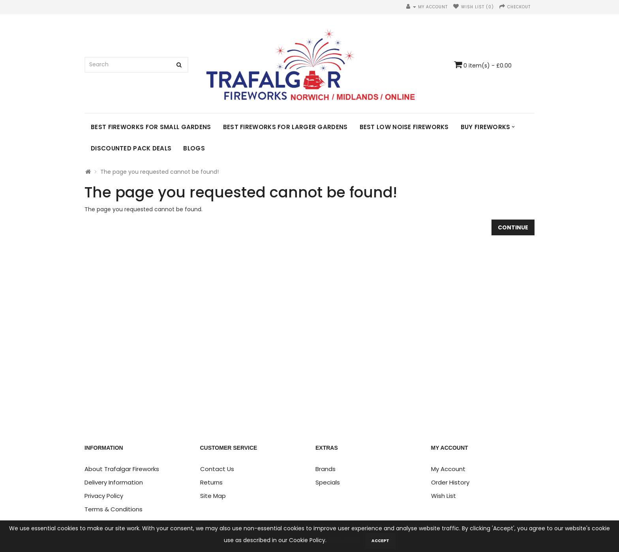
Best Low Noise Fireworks (404, 127)
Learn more (344, 540)
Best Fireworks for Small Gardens (151, 127)
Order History (450, 482)
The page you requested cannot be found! (159, 172)
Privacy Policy (103, 496)
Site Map (213, 496)
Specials (327, 482)
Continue (513, 227)
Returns (211, 482)
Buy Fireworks (485, 127)
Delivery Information (113, 482)
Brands (325, 469)
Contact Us (217, 469)
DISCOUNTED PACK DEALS (131, 148)
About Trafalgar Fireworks (121, 469)
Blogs (194, 148)
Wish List (443, 496)
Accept (380, 541)
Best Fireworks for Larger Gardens (285, 127)
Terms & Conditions (113, 509)
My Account (448, 469)
